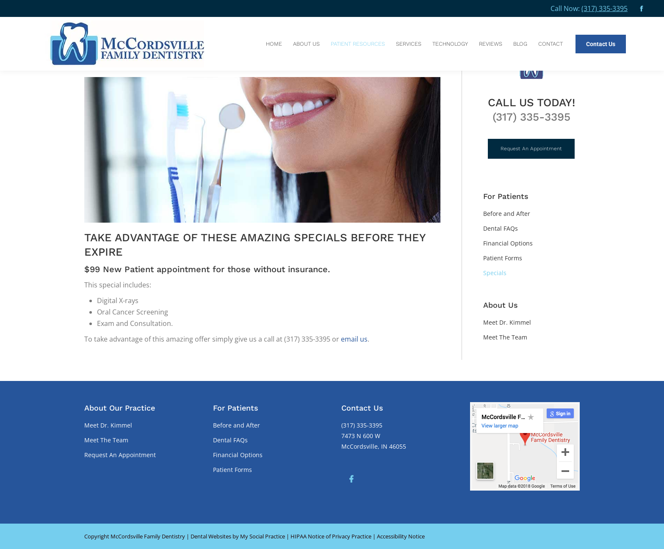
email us (354, 339)
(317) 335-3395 (604, 8)
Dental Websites (211, 536)
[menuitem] (274, 44)
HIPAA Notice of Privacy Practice (330, 536)
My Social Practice (262, 536)
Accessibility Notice (401, 536)
